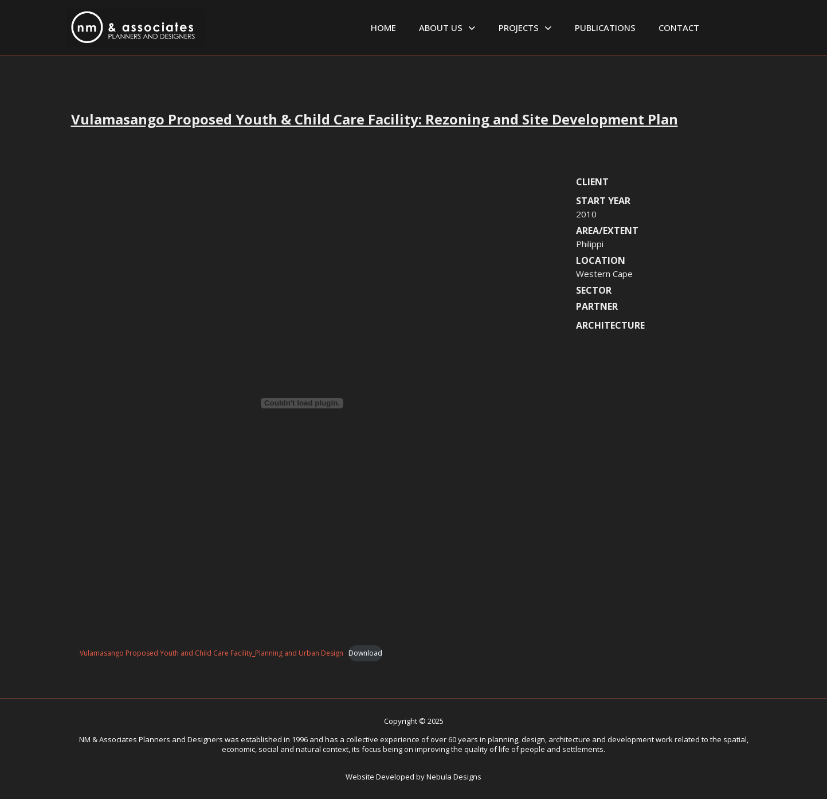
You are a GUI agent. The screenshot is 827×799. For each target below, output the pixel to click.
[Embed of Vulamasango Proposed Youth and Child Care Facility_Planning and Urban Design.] (302, 403)
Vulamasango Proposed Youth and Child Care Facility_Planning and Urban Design (211, 653)
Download (365, 653)
